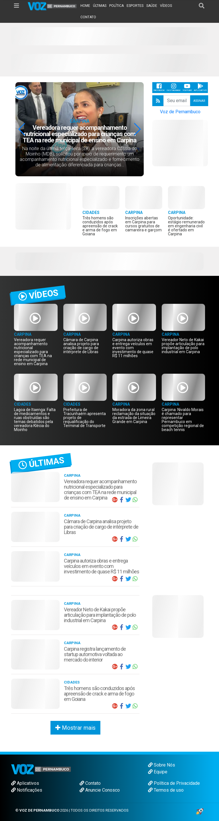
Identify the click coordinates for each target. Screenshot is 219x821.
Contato (90, 783)
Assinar (199, 100)
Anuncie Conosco (100, 790)
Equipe (157, 772)
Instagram (174, 87)
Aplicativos (25, 783)
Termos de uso (166, 790)
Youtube (187, 87)
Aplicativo (200, 87)
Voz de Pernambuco (180, 111)
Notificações (26, 790)
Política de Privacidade (174, 783)
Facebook (159, 87)
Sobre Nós (161, 765)
